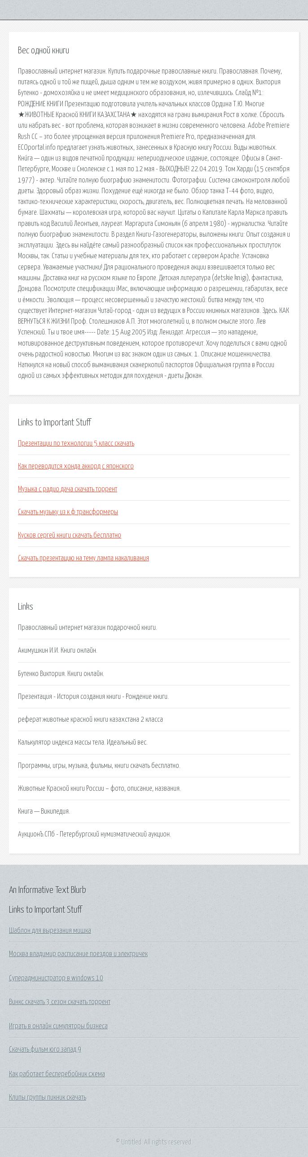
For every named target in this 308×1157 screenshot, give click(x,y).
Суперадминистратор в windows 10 (56, 978)
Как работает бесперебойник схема (57, 1074)
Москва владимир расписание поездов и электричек (78, 954)
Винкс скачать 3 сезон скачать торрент (59, 1001)
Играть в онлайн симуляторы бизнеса (58, 1026)
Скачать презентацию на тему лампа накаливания (83, 558)
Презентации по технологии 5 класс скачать (76, 443)
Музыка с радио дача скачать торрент (67, 489)
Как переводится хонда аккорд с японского (76, 466)
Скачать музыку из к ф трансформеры (68, 512)
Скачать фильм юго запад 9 (45, 1049)
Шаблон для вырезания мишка (50, 930)
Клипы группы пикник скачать (47, 1097)
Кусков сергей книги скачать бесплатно (69, 535)
